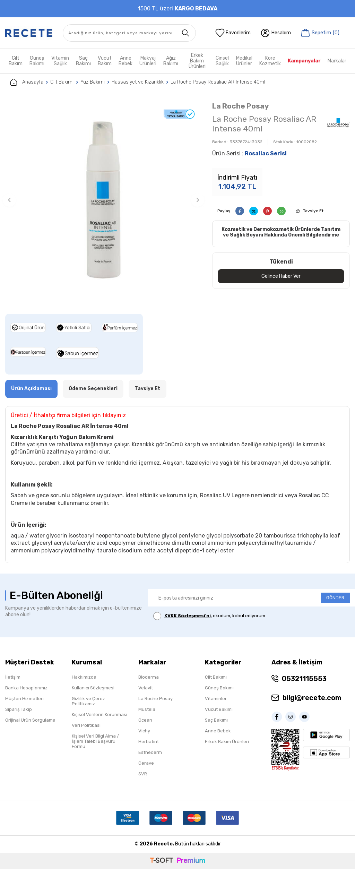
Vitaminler (216, 698)
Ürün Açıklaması (31, 389)
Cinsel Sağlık (222, 61)
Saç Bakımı (83, 61)
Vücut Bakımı (219, 709)
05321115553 (304, 678)
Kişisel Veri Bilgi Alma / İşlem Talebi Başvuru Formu (95, 741)
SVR (142, 773)
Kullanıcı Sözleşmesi (93, 687)
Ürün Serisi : (249, 153)
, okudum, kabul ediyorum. (209, 616)
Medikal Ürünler (244, 61)
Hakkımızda (84, 677)
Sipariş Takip (18, 709)
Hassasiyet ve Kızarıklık (138, 82)
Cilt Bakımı (61, 82)
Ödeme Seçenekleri (93, 389)
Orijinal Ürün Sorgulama (30, 720)
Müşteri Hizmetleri (24, 698)
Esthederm (150, 752)
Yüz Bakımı (92, 82)
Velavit (145, 687)
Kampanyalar (304, 61)
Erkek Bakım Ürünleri (197, 61)
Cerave (146, 763)
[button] (9, 200)
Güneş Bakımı (36, 61)
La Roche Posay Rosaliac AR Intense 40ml (218, 82)
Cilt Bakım (16, 61)
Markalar (337, 61)
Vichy (144, 730)
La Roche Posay (240, 106)
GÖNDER (335, 597)
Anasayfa (26, 82)
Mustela (146, 709)
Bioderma (148, 677)
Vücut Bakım (105, 61)
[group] (103, 200)
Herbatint (148, 741)
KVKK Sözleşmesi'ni (187, 615)
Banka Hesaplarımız (26, 687)
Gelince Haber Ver (281, 276)
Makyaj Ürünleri (147, 61)
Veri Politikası (86, 725)
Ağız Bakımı (170, 61)
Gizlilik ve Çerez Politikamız (88, 701)
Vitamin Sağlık (60, 61)
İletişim (12, 677)
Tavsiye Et (313, 210)
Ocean (145, 720)
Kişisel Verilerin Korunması (99, 714)
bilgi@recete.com (312, 698)
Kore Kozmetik (270, 61)
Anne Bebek (125, 61)
